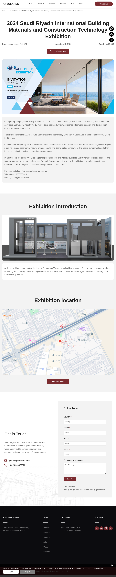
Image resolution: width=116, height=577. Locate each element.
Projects (53, 4)
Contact (46, 553)
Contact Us (103, 4)
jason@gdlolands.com (19, 462)
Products (42, 4)
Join (73, 4)
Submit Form (70, 480)
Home (31, 4)
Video (81, 4)
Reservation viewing (58, 51)
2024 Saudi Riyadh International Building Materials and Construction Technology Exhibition (52, 11)
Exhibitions (14, 11)
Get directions (58, 383)
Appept (11, 572)
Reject (27, 572)
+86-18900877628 (17, 467)
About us (64, 4)
